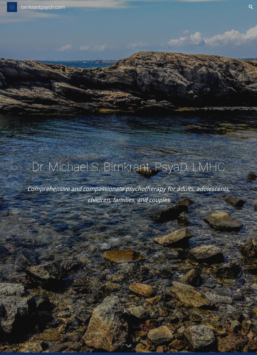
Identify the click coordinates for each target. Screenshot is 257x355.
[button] (251, 7)
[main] (128, 177)
